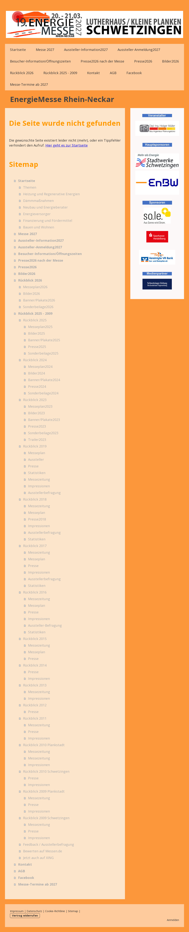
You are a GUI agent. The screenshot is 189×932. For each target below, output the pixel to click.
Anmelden (173, 920)
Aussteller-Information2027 (86, 49)
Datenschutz (34, 911)
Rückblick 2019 (35, 446)
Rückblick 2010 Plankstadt (44, 745)
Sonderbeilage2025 (43, 353)
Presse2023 (37, 426)
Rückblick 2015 (35, 638)
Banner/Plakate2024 (44, 380)
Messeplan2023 (40, 406)
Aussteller (36, 459)
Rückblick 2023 (35, 400)
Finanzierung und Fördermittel (47, 220)
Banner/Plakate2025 (44, 340)
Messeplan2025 (40, 326)
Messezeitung (39, 479)
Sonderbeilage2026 (38, 307)
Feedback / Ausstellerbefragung (48, 844)
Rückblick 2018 (35, 499)
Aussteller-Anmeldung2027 (139, 49)
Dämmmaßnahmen (38, 200)
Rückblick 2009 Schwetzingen (46, 818)
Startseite (18, 49)
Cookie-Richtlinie (55, 911)
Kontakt (93, 73)
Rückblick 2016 (35, 592)
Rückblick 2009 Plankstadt (44, 791)
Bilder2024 (36, 373)
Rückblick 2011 (35, 718)
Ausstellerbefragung (44, 492)
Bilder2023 (36, 413)
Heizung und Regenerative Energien (51, 194)
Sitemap (73, 911)
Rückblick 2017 (35, 546)
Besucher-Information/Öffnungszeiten (40, 61)
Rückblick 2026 (21, 73)
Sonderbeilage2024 (43, 393)
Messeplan (36, 453)
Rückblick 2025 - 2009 (60, 73)
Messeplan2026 (35, 287)
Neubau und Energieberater (45, 207)
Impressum (17, 911)
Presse (33, 466)
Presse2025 (37, 346)
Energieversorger (37, 214)
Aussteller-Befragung (45, 625)
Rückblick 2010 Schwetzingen (46, 771)
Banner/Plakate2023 (44, 419)
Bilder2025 (36, 333)
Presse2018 (37, 519)
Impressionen (39, 486)
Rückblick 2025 (35, 320)
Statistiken (36, 473)
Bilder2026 (170, 61)
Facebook (134, 73)
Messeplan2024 (40, 366)
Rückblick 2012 (35, 705)
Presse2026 (143, 61)
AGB (113, 73)
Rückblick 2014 (35, 665)
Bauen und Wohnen (38, 227)
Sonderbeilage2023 (43, 433)
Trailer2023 (37, 439)
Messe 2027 (45, 49)
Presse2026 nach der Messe (102, 61)
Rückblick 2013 (35, 685)
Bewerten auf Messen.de (42, 851)
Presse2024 (37, 386)
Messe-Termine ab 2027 (29, 84)
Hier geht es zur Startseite (66, 145)
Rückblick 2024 (35, 360)
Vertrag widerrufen (25, 915)
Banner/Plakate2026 (39, 300)
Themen (29, 187)
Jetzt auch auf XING (38, 857)
